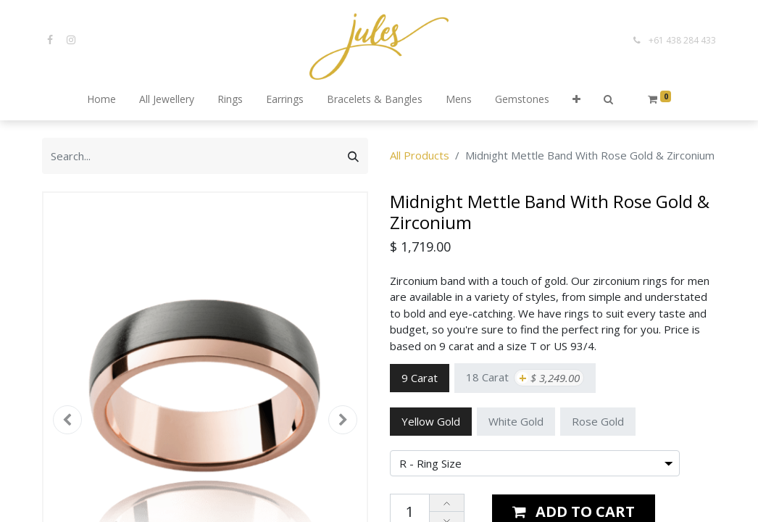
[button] (576, 100)
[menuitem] (101, 100)
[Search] (353, 156)
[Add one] (447, 503)
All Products (419, 155)
